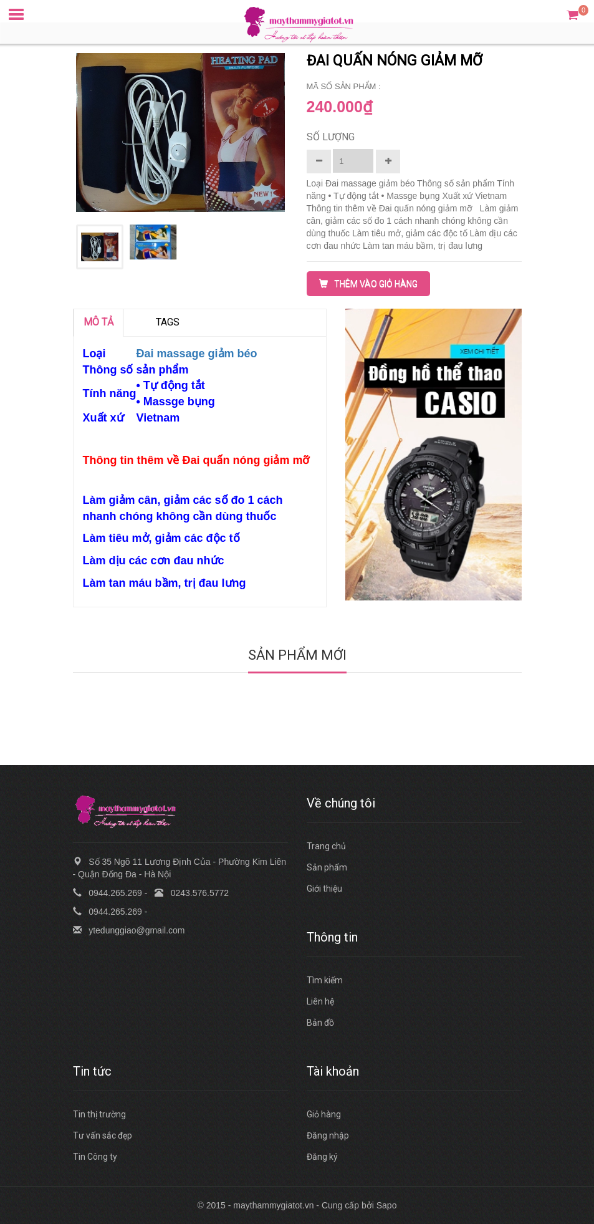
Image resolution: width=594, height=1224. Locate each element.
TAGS (168, 322)
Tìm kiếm (325, 980)
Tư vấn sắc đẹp (102, 1135)
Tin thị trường (99, 1114)
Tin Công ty (95, 1157)
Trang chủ (326, 846)
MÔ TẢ (98, 322)
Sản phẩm (327, 867)
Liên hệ (320, 1001)
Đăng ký (322, 1157)
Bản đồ (320, 1023)
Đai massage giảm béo (196, 353)
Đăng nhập (328, 1135)
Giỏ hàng (324, 1114)
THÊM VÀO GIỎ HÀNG (368, 284)
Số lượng (331, 137)
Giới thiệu (324, 889)
